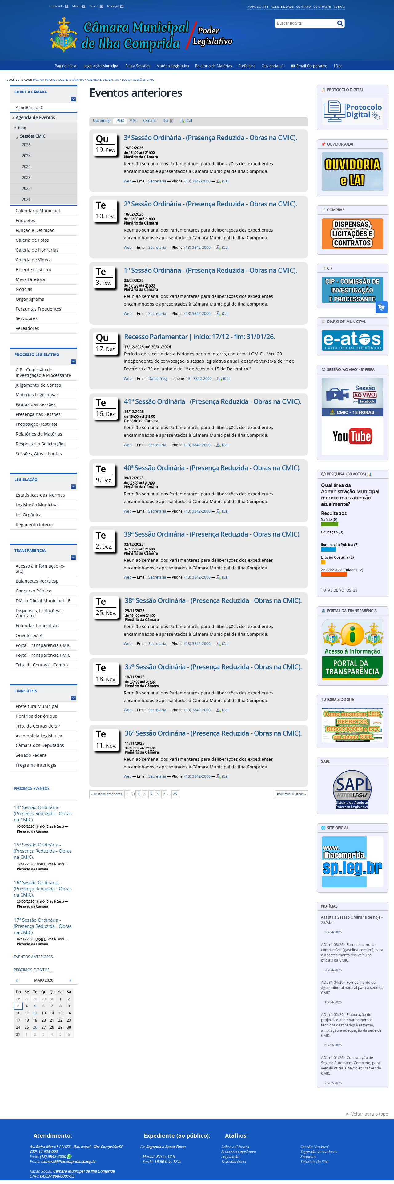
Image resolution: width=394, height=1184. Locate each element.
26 (35, 1027)
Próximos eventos (32, 788)
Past (120, 120)
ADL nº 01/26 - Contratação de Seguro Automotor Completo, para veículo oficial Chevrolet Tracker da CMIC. (351, 1065)
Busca (97, 6)
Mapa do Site (257, 6)
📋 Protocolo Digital (342, 89)
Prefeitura (246, 65)
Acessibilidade (282, 6)
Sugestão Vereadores (318, 1151)
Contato (303, 6)
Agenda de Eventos (103, 79)
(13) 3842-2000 (197, 181)
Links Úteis (25, 691)
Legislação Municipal (101, 65)
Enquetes (308, 1156)
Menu (79, 6)
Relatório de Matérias (213, 65)
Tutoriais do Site (314, 1161)
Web (127, 181)
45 (175, 794)
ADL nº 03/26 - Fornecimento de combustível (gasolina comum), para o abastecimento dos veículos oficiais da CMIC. (352, 952)
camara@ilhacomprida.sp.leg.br (68, 1161)
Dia (165, 120)
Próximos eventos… (33, 969)
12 (35, 1013)
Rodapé (115, 6)
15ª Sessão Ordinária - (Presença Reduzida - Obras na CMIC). (43, 851)
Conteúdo (59, 6)
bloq (126, 79)
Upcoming (102, 120)
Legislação (26, 479)
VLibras (339, 6)
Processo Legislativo (36, 354)
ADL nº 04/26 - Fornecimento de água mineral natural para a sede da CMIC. (352, 987)
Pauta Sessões (137, 65)
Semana (150, 120)
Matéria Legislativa (172, 65)
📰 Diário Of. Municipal (343, 321)
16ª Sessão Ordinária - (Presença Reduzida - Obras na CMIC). (43, 888)
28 (35, 999)
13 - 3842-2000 (199, 378)
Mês (133, 120)
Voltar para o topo (369, 1114)
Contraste (322, 6)
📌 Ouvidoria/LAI (337, 144)
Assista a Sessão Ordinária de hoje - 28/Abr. (352, 920)
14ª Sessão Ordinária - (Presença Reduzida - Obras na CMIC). (43, 813)
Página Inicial (66, 65)
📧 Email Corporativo (309, 65)
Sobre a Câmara (71, 79)
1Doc (337, 65)
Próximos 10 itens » (291, 794)
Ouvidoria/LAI (273, 65)
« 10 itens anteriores (106, 794)
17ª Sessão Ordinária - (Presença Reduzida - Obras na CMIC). (43, 926)
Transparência (30, 550)
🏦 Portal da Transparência (349, 610)
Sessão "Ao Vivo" (314, 1146)
